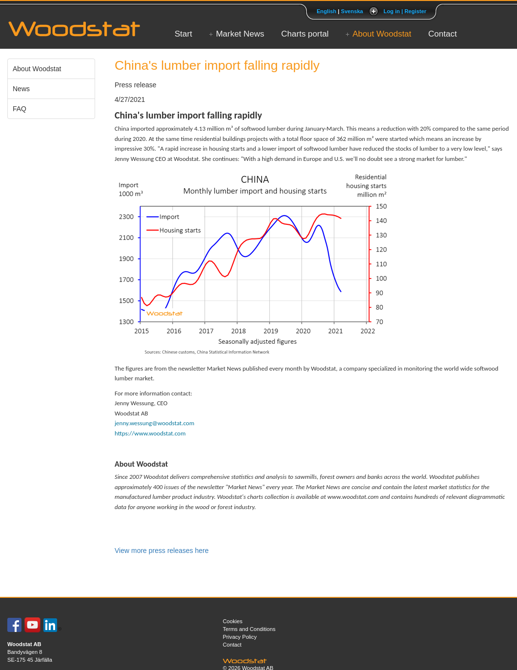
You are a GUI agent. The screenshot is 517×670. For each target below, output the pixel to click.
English (326, 11)
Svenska (352, 11)
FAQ (19, 109)
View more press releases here (162, 550)
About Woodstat (382, 34)
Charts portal (305, 34)
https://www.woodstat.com (150, 433)
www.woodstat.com (352, 496)
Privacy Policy (240, 637)
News (21, 89)
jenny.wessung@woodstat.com (154, 423)
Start (183, 34)
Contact (442, 34)
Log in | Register (404, 11)
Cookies (232, 621)
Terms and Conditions (249, 629)
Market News (240, 34)
